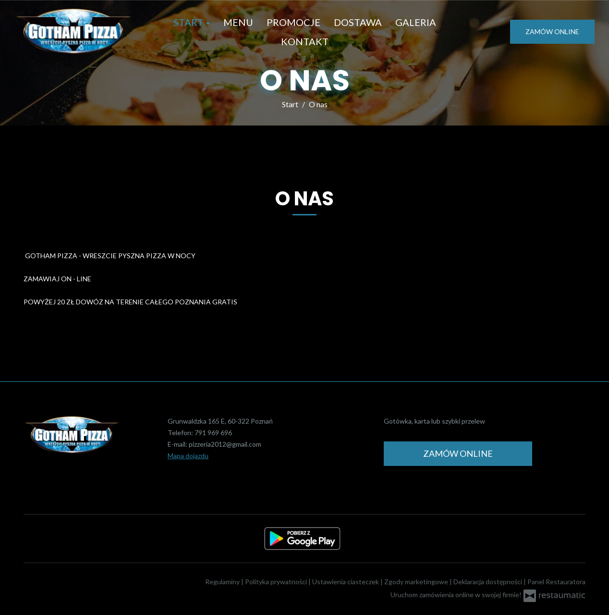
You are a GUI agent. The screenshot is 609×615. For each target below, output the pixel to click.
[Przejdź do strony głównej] (73, 32)
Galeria (415, 22)
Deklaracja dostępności (488, 581)
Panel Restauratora (556, 581)
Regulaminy (223, 581)
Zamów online (552, 31)
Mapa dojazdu (188, 456)
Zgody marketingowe (417, 581)
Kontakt (305, 41)
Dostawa (358, 22)
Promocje (293, 22)
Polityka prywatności (276, 581)
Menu (238, 22)
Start (191, 22)
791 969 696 (213, 432)
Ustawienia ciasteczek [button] (346, 581)
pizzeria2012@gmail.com (225, 444)
